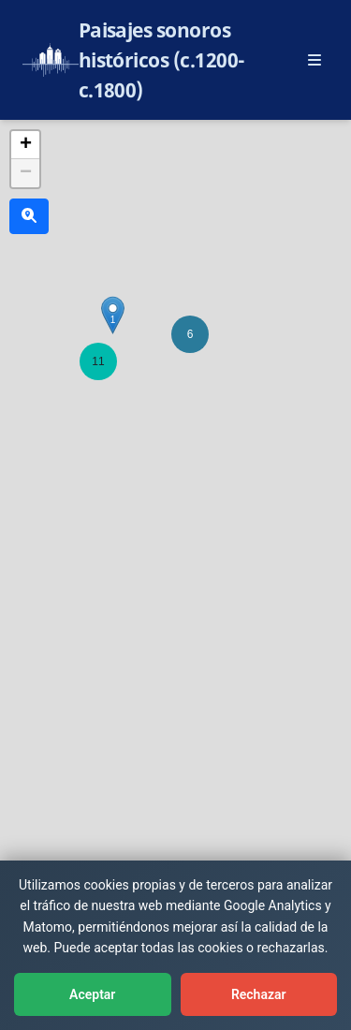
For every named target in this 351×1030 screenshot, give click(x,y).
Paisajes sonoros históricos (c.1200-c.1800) (162, 60)
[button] (98, 361)
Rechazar (258, 994)
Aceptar (92, 994)
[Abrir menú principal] (314, 60)
